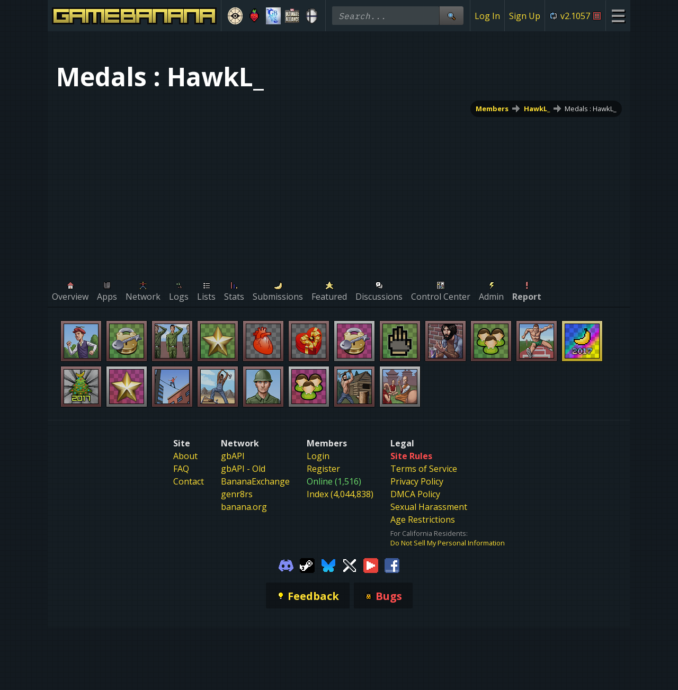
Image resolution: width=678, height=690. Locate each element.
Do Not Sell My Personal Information (447, 543)
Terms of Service (423, 468)
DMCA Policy (415, 494)
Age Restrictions (422, 519)
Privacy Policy (416, 481)
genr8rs (237, 494)
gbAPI (233, 456)
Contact (188, 481)
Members (492, 108)
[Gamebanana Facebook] (391, 564)
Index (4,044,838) (340, 494)
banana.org (244, 507)
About (185, 456)
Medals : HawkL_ (591, 108)
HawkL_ (537, 108)
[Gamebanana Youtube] (370, 564)
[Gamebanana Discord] (286, 564)
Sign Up (524, 16)
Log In (487, 16)
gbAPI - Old (243, 468)
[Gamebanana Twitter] (349, 564)
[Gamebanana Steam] (307, 564)
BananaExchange (255, 481)
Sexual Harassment (428, 507)
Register (323, 468)
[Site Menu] (617, 15)
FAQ (181, 468)
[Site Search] (451, 15)
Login (318, 456)
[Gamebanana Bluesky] (328, 564)
